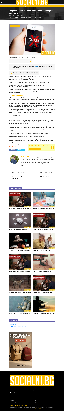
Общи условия (13, 402)
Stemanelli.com (13, 324)
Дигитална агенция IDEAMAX (16, 408)
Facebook (12, 149)
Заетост (34, 390)
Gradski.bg (17, 405)
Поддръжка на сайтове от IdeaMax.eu (18, 326)
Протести (35, 389)
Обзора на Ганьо (13, 392)
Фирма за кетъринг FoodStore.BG (17, 328)
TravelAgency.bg (24, 405)
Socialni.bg (11, 15)
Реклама (12, 400)
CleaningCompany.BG (14, 322)
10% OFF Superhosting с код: (32, 408)
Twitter (20, 149)
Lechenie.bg (12, 405)
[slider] (12, 147)
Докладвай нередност (35, 149)
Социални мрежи (19, 15)
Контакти (34, 400)
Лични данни (35, 402)
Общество (12, 389)
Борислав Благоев (14, 57)
